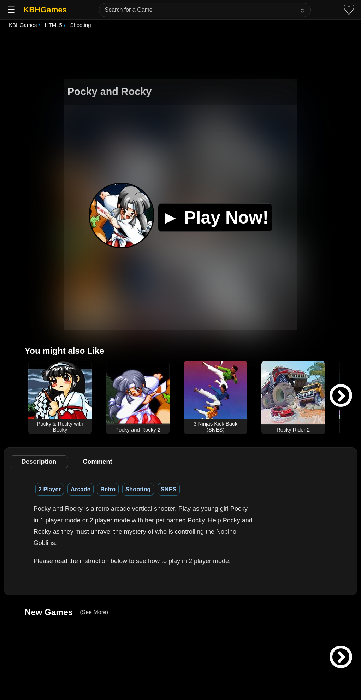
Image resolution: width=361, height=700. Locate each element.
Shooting (137, 489)
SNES (169, 489)
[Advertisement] (180, 54)
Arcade (80, 489)
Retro (108, 489)
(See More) (94, 612)
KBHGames (45, 9)
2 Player (50, 489)
